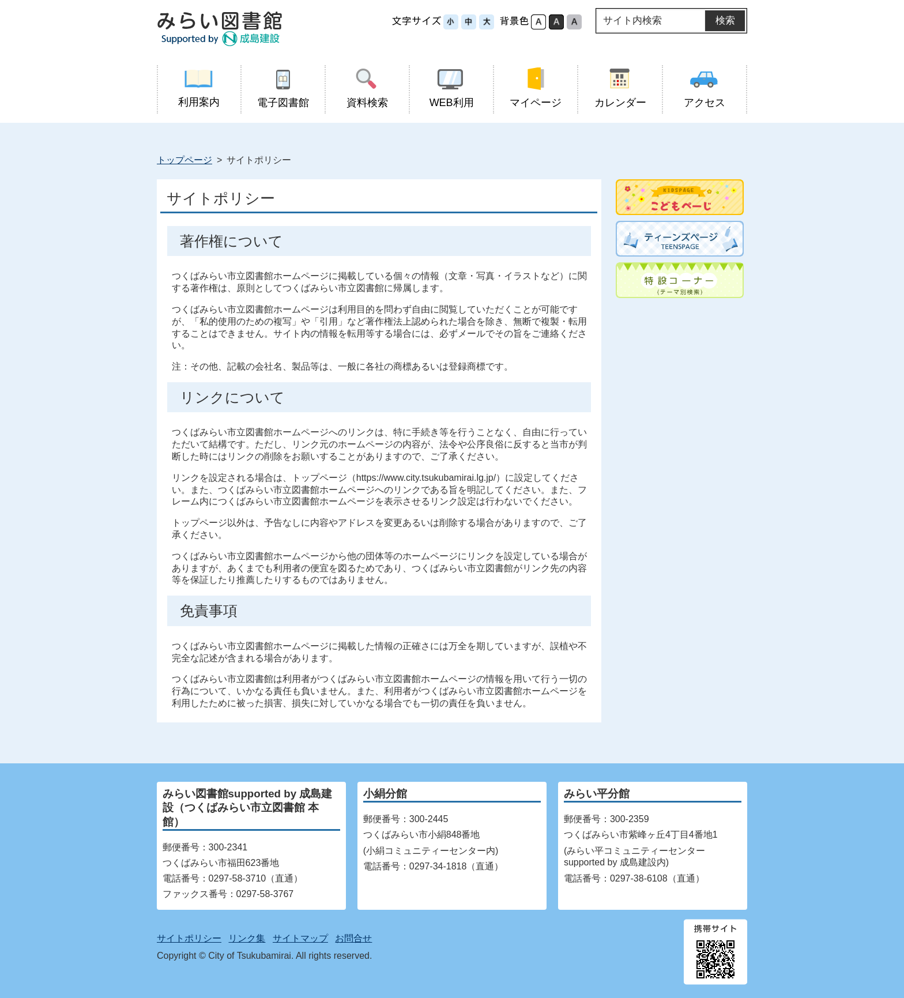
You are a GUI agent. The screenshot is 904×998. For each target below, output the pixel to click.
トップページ (184, 160)
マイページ (535, 87)
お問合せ (353, 938)
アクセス (704, 87)
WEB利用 (451, 87)
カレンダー (620, 87)
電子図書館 (282, 87)
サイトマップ (300, 938)
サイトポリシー (189, 938)
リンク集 (246, 938)
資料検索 (367, 87)
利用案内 (199, 87)
